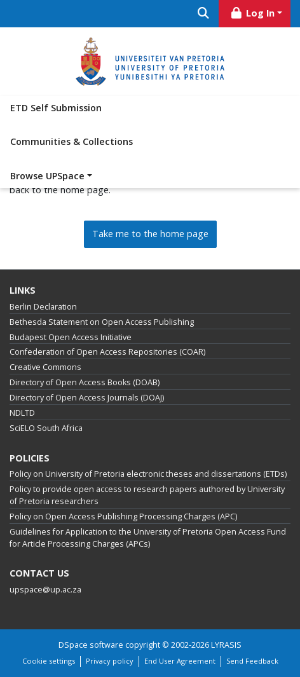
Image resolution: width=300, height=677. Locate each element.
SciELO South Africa (46, 428)
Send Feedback (252, 661)
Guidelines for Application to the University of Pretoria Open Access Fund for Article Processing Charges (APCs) (148, 537)
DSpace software (90, 644)
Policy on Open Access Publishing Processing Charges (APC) (123, 516)
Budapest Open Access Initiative (71, 337)
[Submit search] (203, 13)
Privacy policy (109, 661)
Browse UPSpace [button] (47, 176)
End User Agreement (179, 661)
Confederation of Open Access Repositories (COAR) (107, 351)
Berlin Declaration (43, 306)
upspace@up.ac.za (45, 589)
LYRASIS (226, 644)
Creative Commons (45, 367)
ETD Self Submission (56, 108)
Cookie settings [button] (48, 661)
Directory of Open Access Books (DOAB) (85, 382)
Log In (252, 13)
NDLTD (22, 412)
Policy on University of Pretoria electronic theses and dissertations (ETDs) (148, 473)
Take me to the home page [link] (150, 234)
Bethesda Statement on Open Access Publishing (102, 322)
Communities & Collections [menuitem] (71, 141)
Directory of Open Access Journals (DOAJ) (87, 397)
